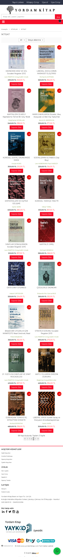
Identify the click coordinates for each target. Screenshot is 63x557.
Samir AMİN (16, 207)
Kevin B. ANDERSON (46, 120)
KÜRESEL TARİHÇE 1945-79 (46, 201)
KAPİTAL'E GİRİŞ (47, 244)
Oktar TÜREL (46, 207)
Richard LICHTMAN (47, 77)
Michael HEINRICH (46, 250)
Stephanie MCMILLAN (16, 120)
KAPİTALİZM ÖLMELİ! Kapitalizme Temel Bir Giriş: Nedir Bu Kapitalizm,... (16, 116)
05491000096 (18, 502)
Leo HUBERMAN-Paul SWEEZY (46, 163)
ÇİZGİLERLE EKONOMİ (46, 288)
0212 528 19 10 (6, 502)
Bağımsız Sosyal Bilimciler (46, 380)
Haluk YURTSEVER (16, 293)
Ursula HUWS (16, 163)
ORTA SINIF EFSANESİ (16, 288)
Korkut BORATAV (16, 423)
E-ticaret (27, 553)
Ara (58, 17)
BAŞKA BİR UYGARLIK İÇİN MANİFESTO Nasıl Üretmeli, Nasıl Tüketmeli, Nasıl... (16, 333)
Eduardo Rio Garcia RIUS (46, 293)
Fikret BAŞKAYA (16, 337)
